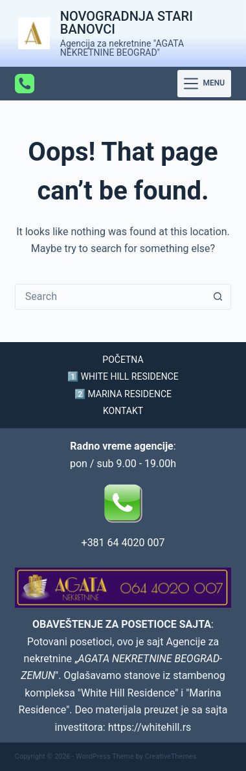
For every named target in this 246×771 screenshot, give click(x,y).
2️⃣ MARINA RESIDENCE (123, 393)
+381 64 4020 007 (123, 542)
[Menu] (204, 83)
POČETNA (122, 359)
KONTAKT (123, 410)
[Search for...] (110, 297)
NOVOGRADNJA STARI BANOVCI (126, 22)
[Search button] (217, 297)
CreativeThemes (171, 756)
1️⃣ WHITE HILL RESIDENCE (123, 376)
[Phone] (24, 83)
